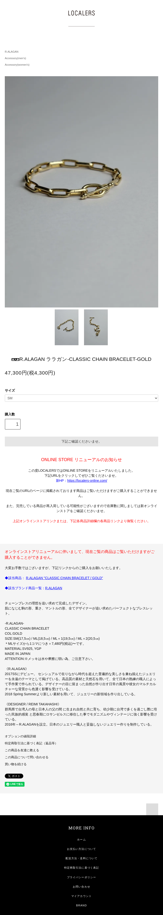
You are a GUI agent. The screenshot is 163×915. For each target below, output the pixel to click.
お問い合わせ (81, 886)
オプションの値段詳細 (20, 736)
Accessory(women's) (17, 64)
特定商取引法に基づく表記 (81, 867)
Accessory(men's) (15, 58)
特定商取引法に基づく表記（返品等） (31, 743)
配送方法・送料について (81, 858)
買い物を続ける (16, 764)
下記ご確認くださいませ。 (81, 441)
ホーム (81, 839)
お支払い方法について (81, 848)
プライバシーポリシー (81, 877)
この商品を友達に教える (22, 750)
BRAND (81, 905)
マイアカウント (81, 896)
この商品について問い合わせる (26, 757)
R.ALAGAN (11, 51)
